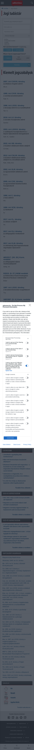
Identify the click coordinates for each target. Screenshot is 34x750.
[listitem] (17, 338)
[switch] (27, 343)
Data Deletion (7, 444)
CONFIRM (10, 438)
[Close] (30, 305)
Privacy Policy (27, 444)
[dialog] (17, 375)
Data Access (16, 444)
